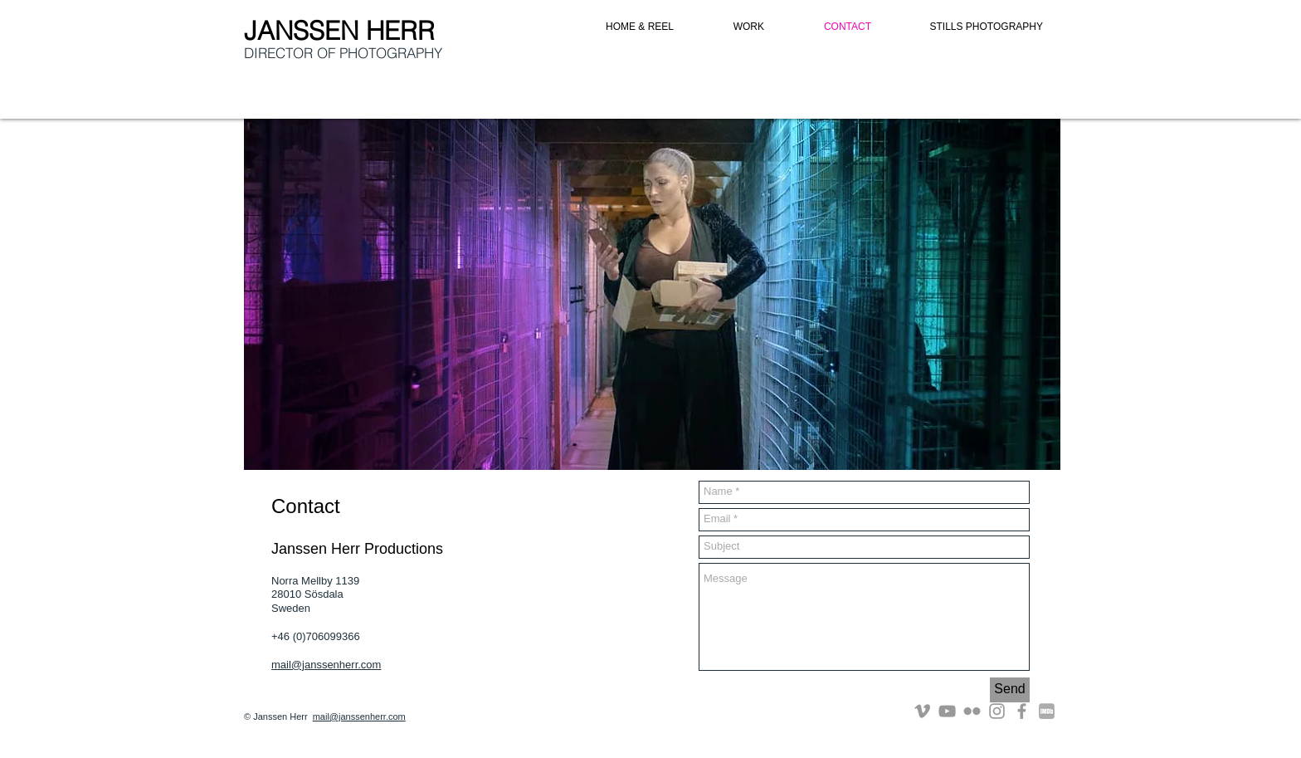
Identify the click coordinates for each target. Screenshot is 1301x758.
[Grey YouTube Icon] (947, 711)
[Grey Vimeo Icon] (922, 711)
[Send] (1010, 689)
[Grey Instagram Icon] (997, 711)
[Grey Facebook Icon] (1021, 711)
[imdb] (1046, 711)
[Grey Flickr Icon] (972, 711)
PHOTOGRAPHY (390, 52)
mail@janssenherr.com (326, 664)
